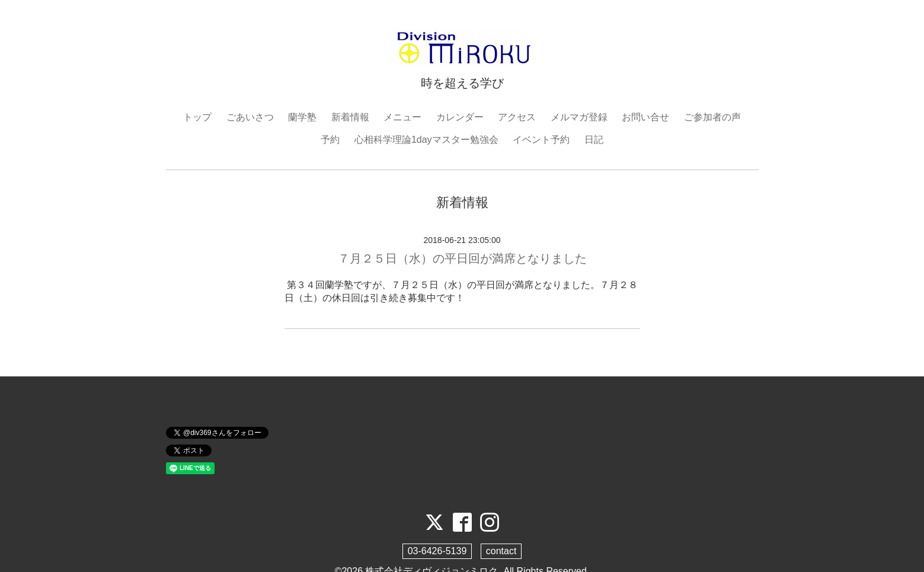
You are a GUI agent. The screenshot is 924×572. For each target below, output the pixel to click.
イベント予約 (541, 140)
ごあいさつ (250, 117)
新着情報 (350, 117)
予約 (330, 140)
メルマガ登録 (579, 117)
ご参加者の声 (712, 117)
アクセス (517, 117)
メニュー (402, 117)
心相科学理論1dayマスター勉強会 (426, 140)
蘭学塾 (302, 117)
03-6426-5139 (437, 551)
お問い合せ (645, 117)
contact (501, 551)
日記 (593, 140)
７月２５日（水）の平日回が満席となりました (462, 258)
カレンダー (460, 117)
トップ (197, 117)
